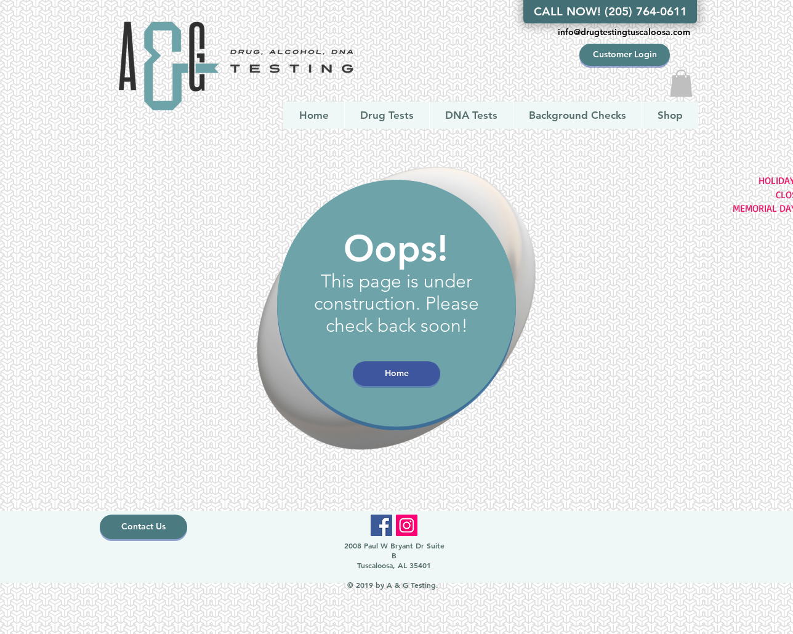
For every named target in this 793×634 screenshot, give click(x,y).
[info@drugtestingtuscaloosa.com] (624, 33)
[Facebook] (381, 525)
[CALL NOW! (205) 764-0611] (610, 11)
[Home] (396, 373)
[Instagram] (406, 525)
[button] (681, 83)
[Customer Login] (624, 55)
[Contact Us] (143, 527)
